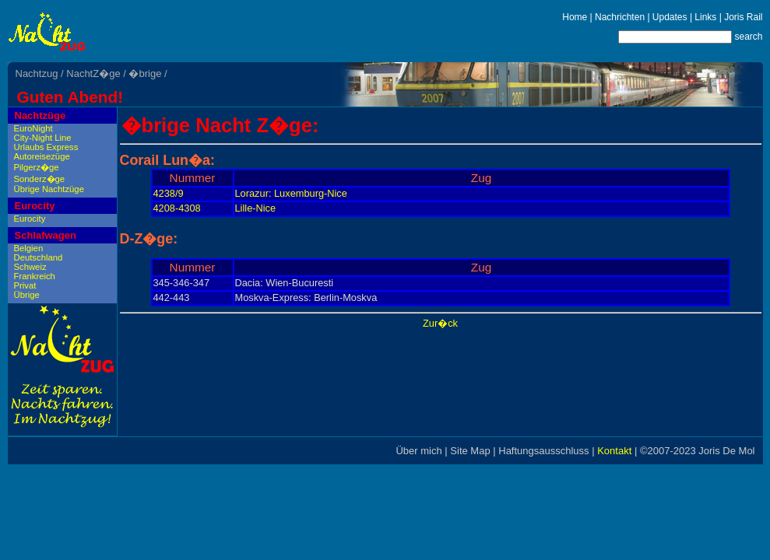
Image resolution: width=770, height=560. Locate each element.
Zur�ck (440, 323)
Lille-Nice (255, 208)
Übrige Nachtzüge (49, 189)
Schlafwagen (45, 235)
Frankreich (34, 276)
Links (705, 17)
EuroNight (33, 128)
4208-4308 (177, 208)
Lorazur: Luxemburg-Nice (291, 193)
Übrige (27, 294)
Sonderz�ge (39, 179)
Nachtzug (37, 73)
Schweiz (30, 266)
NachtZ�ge (93, 73)
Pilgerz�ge (36, 167)
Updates (669, 17)
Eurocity (35, 206)
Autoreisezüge (42, 156)
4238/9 (168, 193)
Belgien (29, 248)
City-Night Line (43, 137)
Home (574, 17)
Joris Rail (743, 17)
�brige (144, 73)
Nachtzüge (40, 115)
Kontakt (614, 451)
